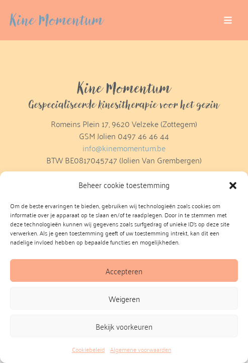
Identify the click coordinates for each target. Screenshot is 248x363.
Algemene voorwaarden (141, 349)
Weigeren (124, 298)
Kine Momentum (57, 20)
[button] (233, 185)
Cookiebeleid (88, 349)
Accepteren (124, 271)
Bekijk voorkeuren (124, 326)
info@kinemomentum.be (124, 148)
